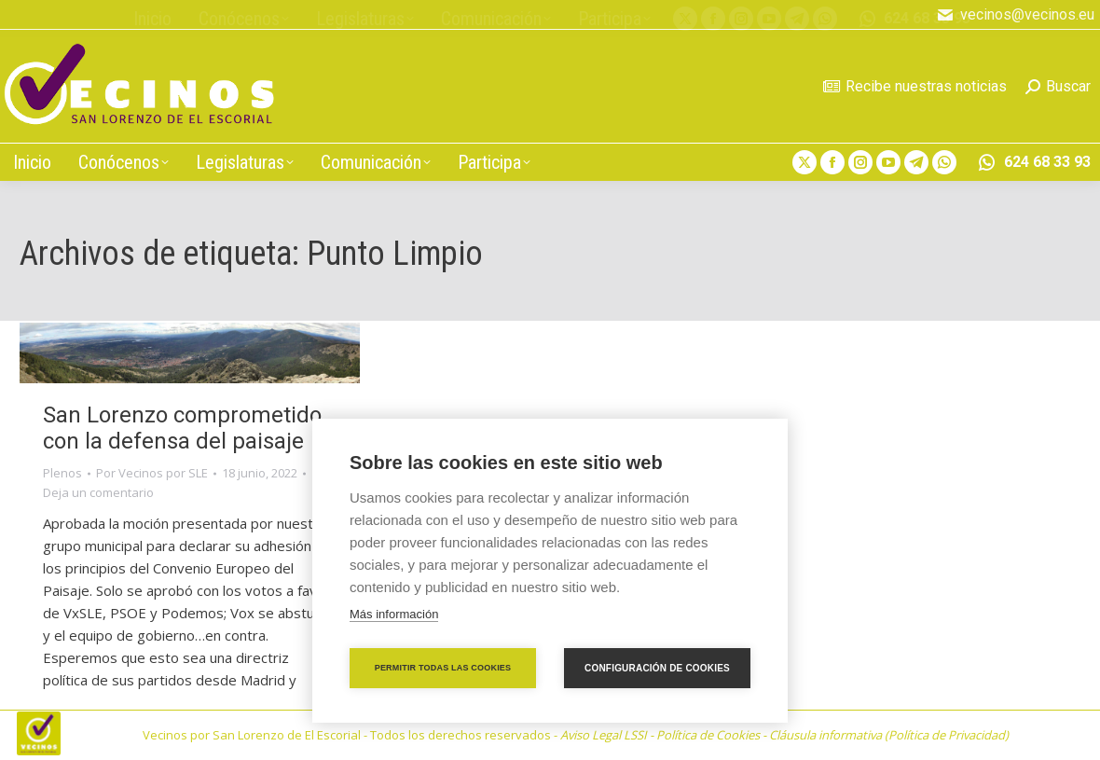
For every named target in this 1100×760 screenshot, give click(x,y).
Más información (394, 614)
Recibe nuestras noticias (915, 86)
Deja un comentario (98, 492)
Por (152, 472)
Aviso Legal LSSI (603, 734)
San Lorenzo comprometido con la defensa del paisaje (182, 428)
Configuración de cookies (657, 668)
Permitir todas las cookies (443, 667)
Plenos (62, 472)
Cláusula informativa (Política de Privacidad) (889, 734)
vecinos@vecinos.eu (1015, 15)
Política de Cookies (708, 734)
